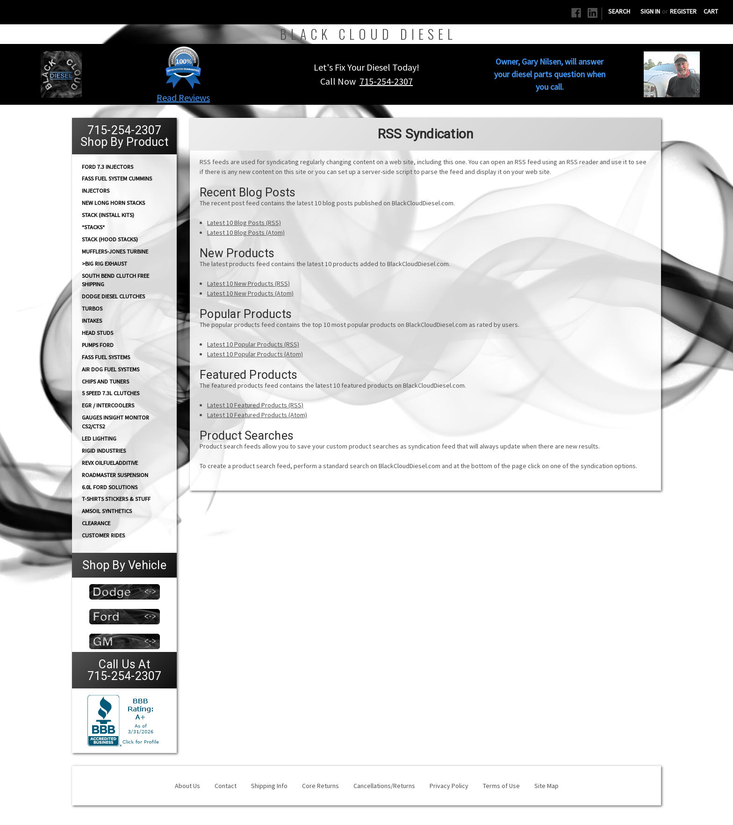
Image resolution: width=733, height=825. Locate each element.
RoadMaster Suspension (115, 474)
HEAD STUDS (97, 332)
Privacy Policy (449, 786)
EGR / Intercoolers (108, 405)
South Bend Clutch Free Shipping (115, 280)
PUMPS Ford (98, 344)
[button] (183, 67)
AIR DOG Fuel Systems (110, 369)
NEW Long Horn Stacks (113, 202)
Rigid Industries (104, 450)
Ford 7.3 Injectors (107, 166)
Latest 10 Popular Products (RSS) (253, 344)
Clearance (96, 523)
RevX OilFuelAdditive (110, 462)
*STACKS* (93, 227)
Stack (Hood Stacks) (110, 239)
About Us (187, 786)
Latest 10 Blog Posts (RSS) (244, 222)
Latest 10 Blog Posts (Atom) (246, 232)
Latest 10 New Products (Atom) (250, 293)
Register (683, 11)
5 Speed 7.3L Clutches (110, 393)
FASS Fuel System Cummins (117, 178)
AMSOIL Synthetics (107, 510)
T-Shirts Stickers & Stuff (116, 498)
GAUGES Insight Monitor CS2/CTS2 (115, 422)
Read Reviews (183, 97)
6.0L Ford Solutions (109, 487)
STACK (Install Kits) (108, 214)
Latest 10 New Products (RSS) (248, 283)
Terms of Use (501, 786)
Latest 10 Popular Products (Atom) (255, 354)
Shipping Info (269, 786)
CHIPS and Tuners (105, 381)
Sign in (650, 11)
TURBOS (92, 308)
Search (619, 11)
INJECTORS (95, 190)
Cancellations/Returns (384, 786)
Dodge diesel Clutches (113, 296)
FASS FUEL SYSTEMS (106, 357)
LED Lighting (99, 438)
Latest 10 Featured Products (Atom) (257, 415)
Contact (226, 786)
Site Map (546, 786)
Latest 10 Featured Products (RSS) (255, 405)
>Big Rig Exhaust (104, 263)
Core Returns (320, 786)
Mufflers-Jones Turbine (115, 251)
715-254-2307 (386, 81)
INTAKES (92, 320)
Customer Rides (103, 535)
